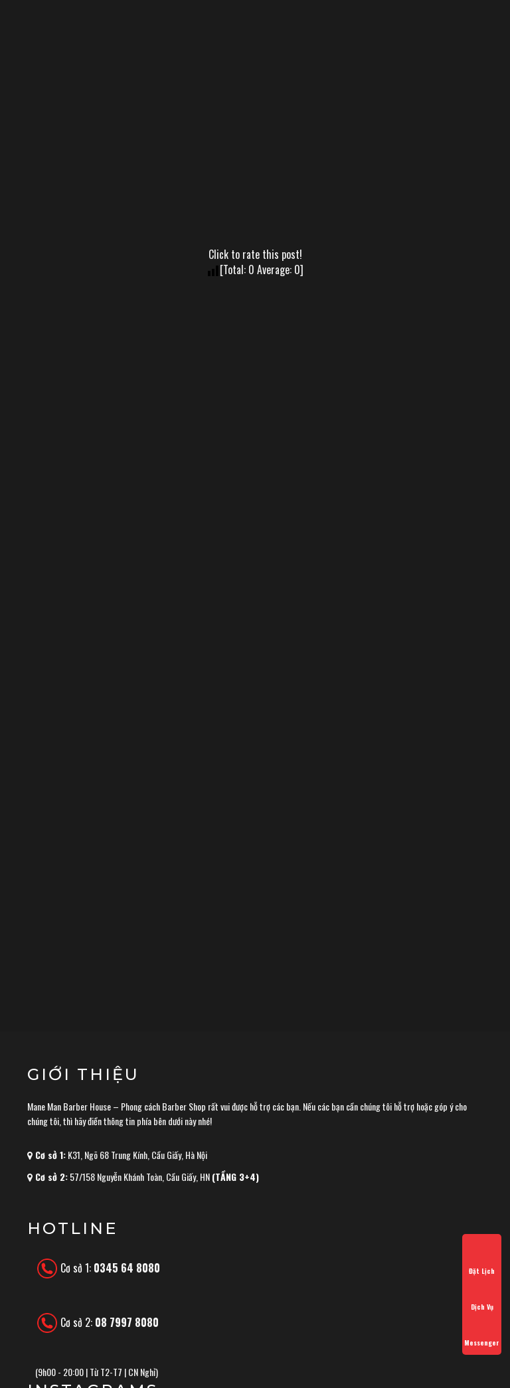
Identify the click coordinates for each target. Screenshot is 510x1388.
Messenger (481, 1331)
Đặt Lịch (482, 1259)
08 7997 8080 (127, 1322)
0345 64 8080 (127, 1268)
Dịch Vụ (481, 1295)
